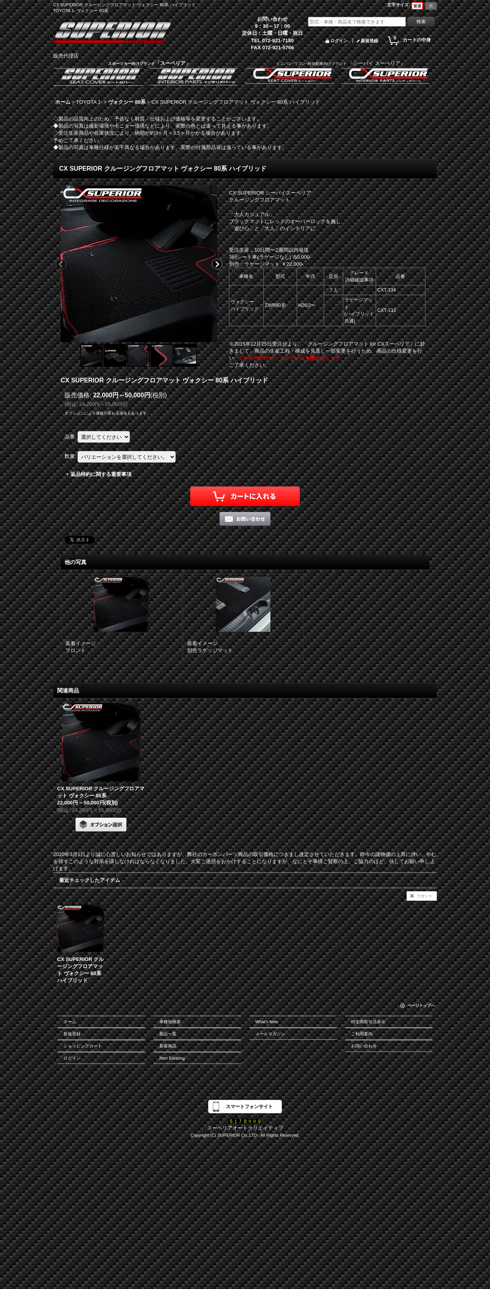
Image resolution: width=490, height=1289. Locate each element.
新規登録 (369, 40)
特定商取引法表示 (368, 1021)
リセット (424, 896)
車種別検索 (170, 1021)
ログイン (339, 40)
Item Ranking (172, 1058)
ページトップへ (421, 1005)
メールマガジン (270, 1033)
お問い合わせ (364, 1046)
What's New (266, 1021)
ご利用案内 (362, 1033)
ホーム (69, 1021)
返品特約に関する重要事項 (101, 474)
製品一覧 (168, 1033)
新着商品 (168, 1046)
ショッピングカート (82, 1046)
